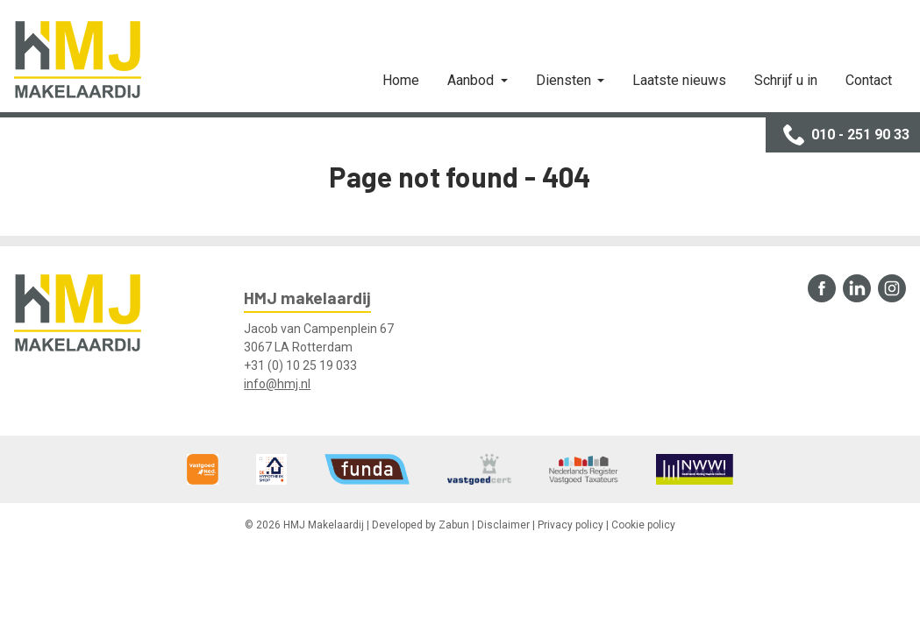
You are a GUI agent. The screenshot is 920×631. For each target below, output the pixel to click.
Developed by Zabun (420, 525)
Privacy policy (570, 525)
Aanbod (472, 80)
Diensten (565, 80)
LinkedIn (857, 288)
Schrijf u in (785, 80)
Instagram (892, 288)
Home (400, 80)
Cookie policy (643, 525)
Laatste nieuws (679, 80)
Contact (868, 80)
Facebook (822, 288)
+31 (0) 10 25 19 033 (300, 365)
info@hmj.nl (277, 384)
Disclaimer (503, 525)
